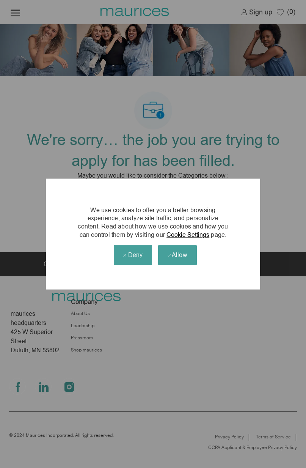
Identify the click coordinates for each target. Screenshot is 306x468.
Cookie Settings (187, 234)
